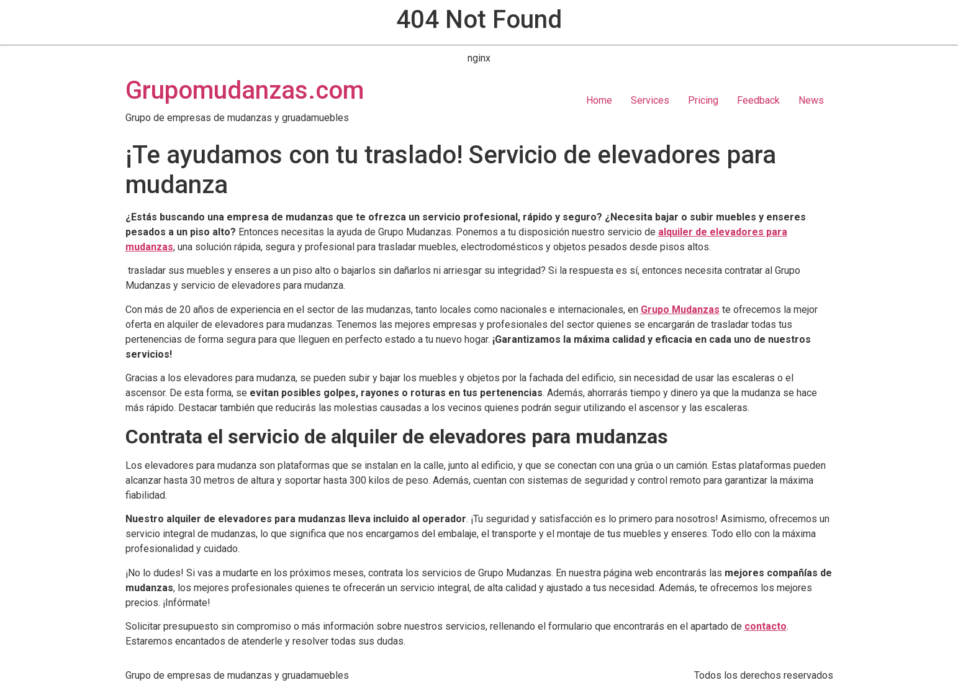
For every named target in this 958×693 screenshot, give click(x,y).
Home (599, 100)
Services (650, 100)
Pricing (703, 100)
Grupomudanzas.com (244, 90)
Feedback (758, 100)
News (811, 100)
